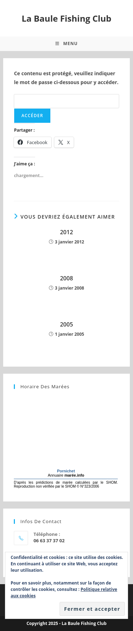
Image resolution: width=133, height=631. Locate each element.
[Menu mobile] (66, 44)
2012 (66, 232)
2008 (66, 278)
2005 (66, 324)
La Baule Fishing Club (66, 18)
